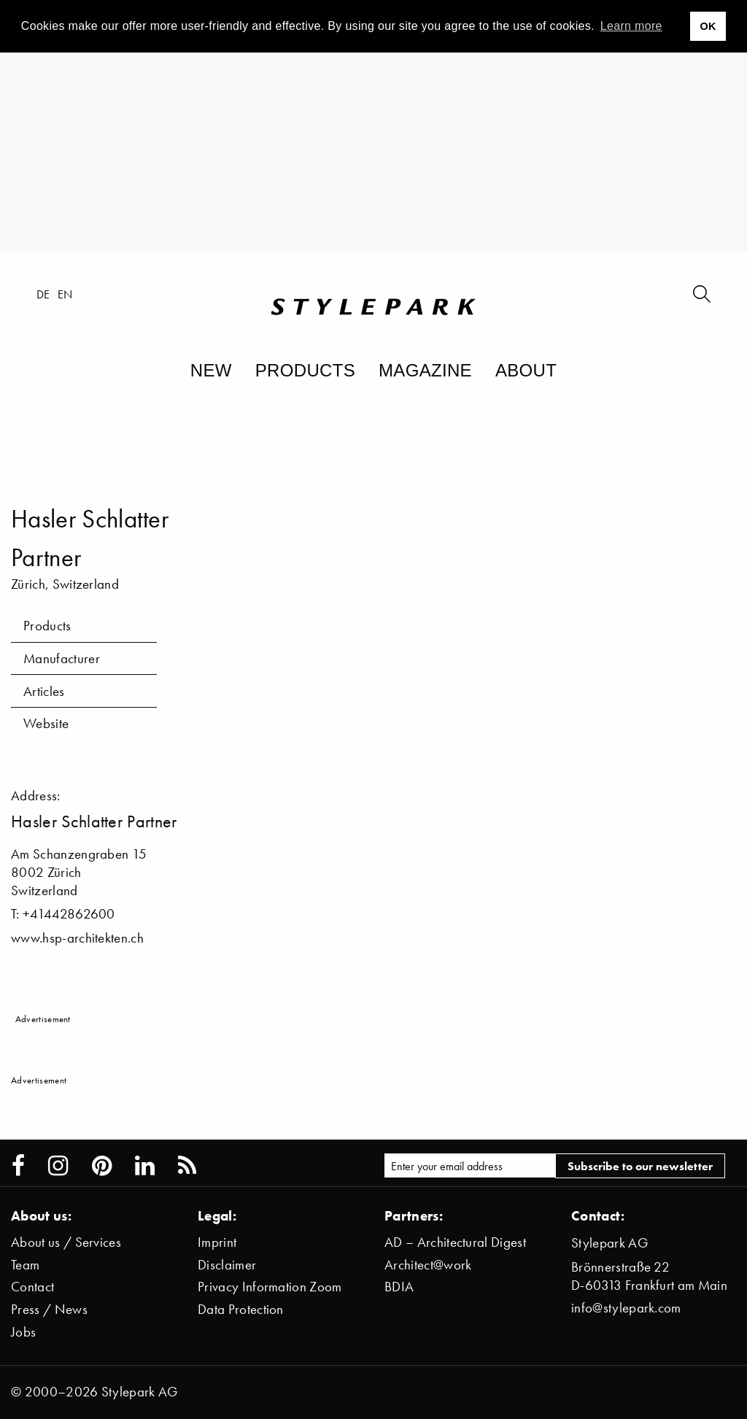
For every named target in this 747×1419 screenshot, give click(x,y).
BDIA (399, 1286)
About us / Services (66, 1242)
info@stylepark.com (626, 1308)
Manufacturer (61, 658)
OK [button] (708, 26)
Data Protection (241, 1309)
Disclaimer (227, 1264)
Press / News (49, 1309)
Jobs (23, 1331)
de (43, 294)
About (526, 370)
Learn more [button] (631, 26)
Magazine (425, 370)
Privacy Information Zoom (270, 1286)
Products (305, 370)
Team (25, 1264)
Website (46, 723)
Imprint (217, 1242)
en (65, 294)
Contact (32, 1286)
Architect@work (427, 1264)
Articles (44, 691)
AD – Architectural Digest (455, 1242)
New (211, 370)
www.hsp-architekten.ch (77, 937)
